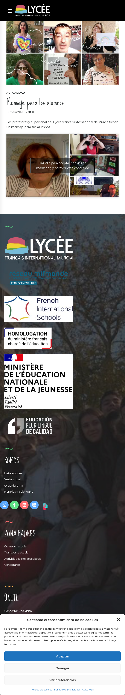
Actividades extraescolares (22, 558)
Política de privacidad (67, 689)
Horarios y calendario (18, 491)
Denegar (62, 668)
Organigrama (13, 485)
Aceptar (62, 656)
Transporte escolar (17, 552)
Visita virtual (12, 479)
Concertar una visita (18, 611)
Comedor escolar (15, 546)
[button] (118, 620)
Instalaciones (13, 473)
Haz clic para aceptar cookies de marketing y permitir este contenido (62, 165)
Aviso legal (88, 689)
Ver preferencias (62, 680)
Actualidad (15, 92)
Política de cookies (41, 689)
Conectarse (12, 564)
